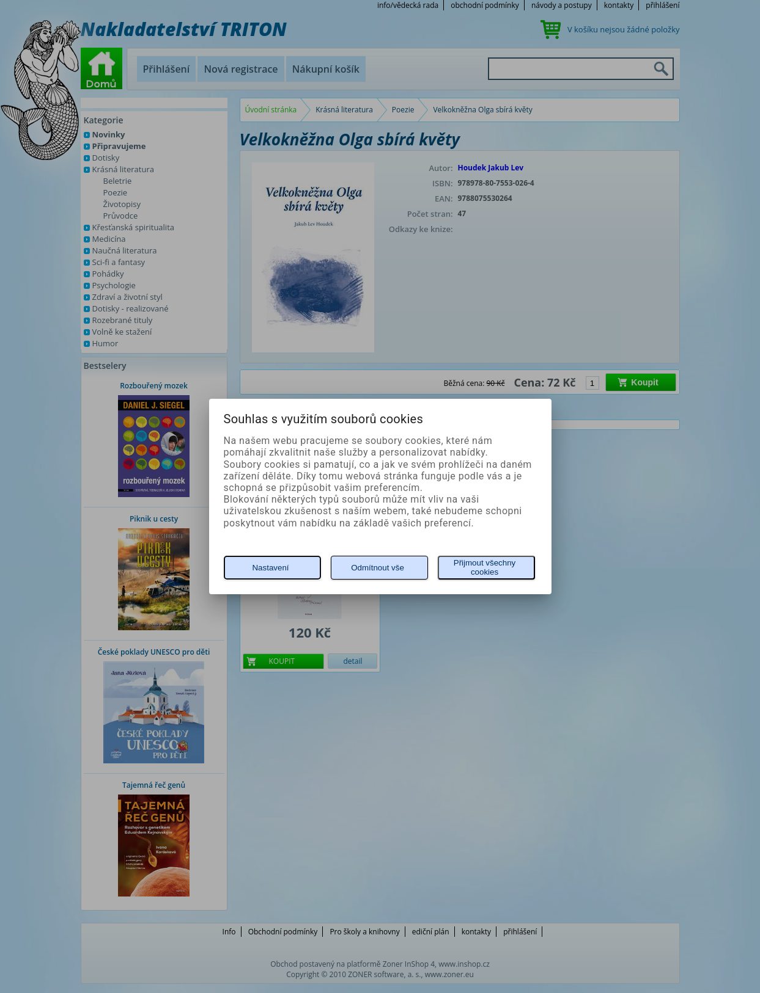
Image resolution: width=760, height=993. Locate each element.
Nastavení (270, 567)
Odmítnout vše (377, 567)
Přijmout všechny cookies (484, 567)
